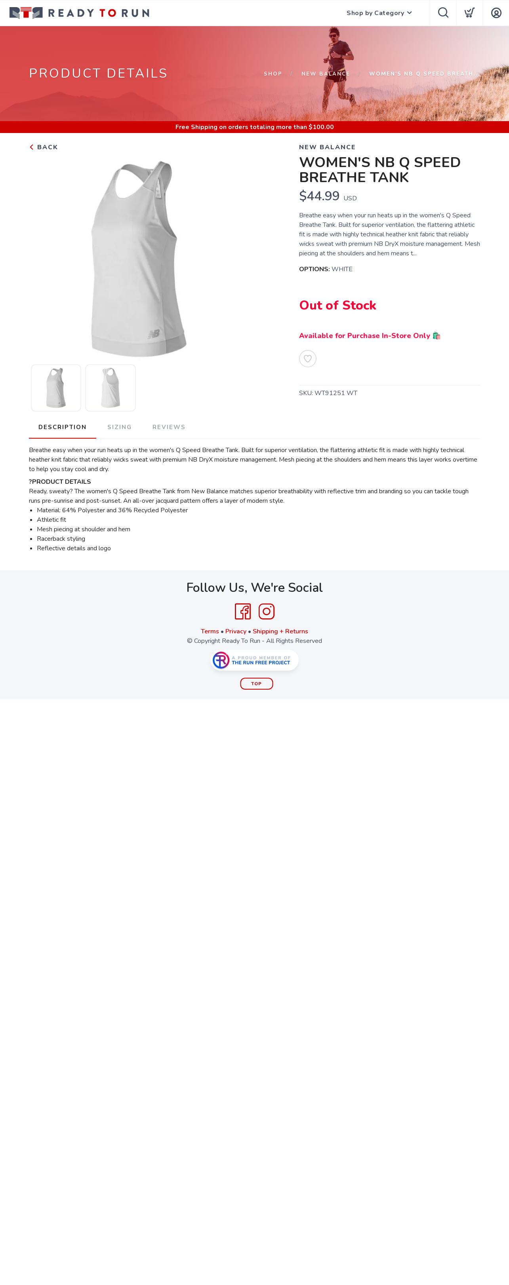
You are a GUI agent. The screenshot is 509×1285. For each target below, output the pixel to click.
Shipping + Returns (280, 631)
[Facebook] (243, 611)
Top (256, 684)
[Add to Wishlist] (307, 358)
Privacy (235, 631)
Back (43, 147)
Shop (273, 74)
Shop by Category (375, 13)
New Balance (325, 74)
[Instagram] (266, 611)
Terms (210, 631)
